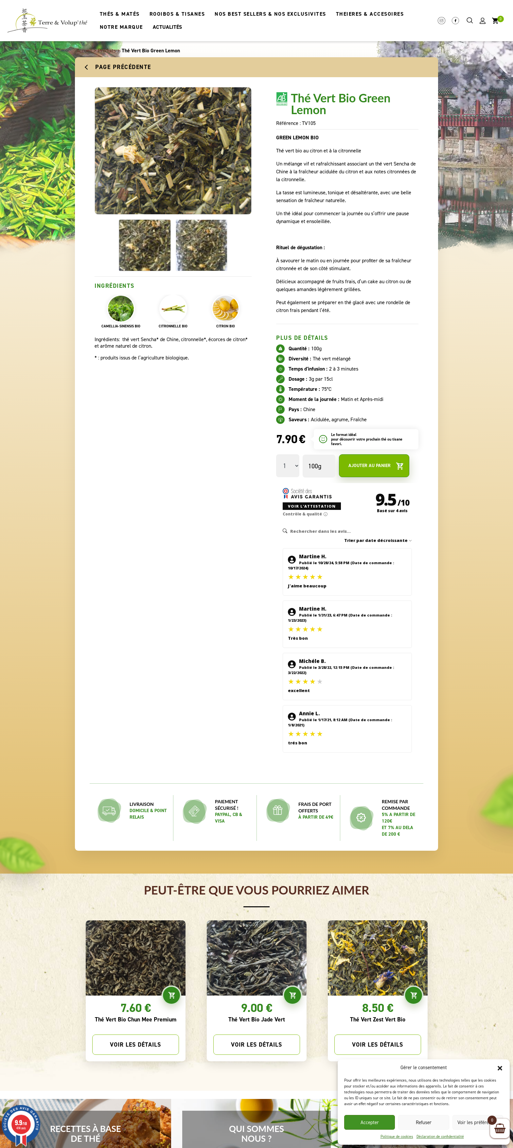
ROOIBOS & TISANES (177, 13)
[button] (500, 1067)
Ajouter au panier (375, 465)
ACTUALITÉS (167, 27)
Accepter (370, 1122)
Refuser (424, 1122)
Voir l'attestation (309, 500)
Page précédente (123, 67)
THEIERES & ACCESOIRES (370, 13)
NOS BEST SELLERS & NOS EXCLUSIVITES (270, 13)
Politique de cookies (396, 1136)
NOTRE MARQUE (121, 27)
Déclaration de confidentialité (440, 1136)
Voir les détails (135, 1022)
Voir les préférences (477, 1122)
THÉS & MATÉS (120, 13)
